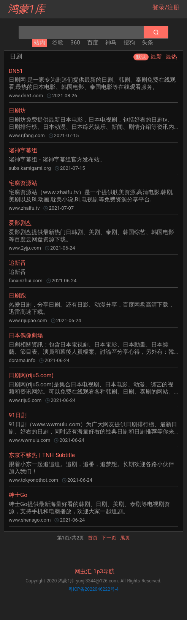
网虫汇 (83, 571)
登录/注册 (165, 7)
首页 (93, 538)
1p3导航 (104, 571)
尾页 (125, 538)
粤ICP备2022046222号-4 (93, 589)
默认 (141, 57)
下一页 (108, 538)
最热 (171, 56)
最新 (156, 56)
